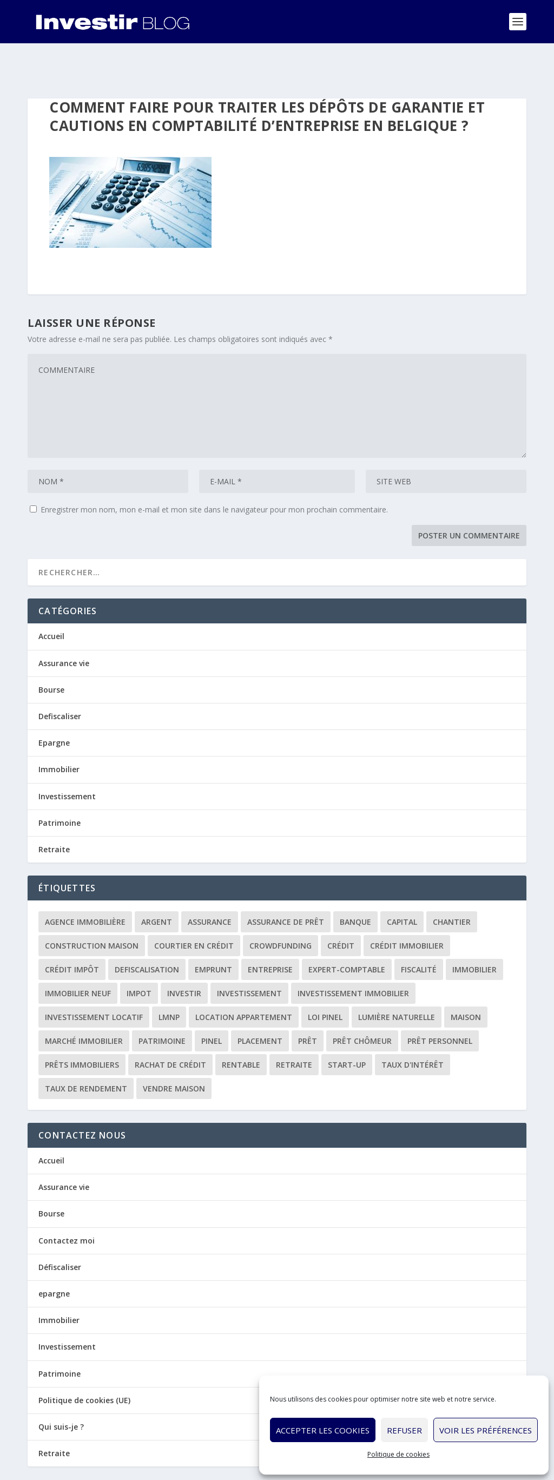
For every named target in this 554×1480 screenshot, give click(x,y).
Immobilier (59, 736)
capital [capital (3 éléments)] (402, 888)
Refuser (404, 1430)
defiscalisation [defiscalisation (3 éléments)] (147, 936)
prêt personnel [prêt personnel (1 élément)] (439, 1007)
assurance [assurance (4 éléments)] (210, 888)
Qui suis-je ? (61, 1393)
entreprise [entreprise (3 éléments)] (270, 936)
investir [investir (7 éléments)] (184, 960)
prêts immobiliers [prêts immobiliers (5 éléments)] (82, 1031)
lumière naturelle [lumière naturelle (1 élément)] (396, 983)
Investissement (67, 762)
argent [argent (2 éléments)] (156, 888)
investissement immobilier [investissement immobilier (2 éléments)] (353, 960)
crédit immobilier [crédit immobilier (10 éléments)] (407, 912)
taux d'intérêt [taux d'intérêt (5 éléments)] (412, 1031)
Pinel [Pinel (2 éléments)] (211, 1007)
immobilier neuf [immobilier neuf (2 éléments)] (78, 960)
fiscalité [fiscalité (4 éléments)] (419, 936)
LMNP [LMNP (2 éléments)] (169, 983)
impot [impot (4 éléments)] (139, 960)
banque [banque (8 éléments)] (355, 888)
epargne (54, 1260)
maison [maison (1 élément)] (466, 983)
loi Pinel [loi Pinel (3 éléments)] (325, 983)
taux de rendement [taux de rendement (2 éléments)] (86, 1055)
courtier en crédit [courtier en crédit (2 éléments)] (194, 912)
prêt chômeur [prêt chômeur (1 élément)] (362, 1007)
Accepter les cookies (323, 1430)
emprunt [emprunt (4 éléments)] (213, 936)
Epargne (54, 709)
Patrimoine (59, 789)
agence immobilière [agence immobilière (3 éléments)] (85, 888)
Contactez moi (66, 1207)
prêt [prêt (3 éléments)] (307, 1007)
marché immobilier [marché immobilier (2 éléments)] (84, 1007)
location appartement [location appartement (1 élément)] (243, 983)
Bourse (51, 656)
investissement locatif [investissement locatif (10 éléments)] (94, 983)
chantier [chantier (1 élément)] (452, 888)
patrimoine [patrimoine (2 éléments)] (162, 1007)
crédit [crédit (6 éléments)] (340, 912)
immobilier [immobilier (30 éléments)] (474, 936)
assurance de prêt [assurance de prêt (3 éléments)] (285, 888)
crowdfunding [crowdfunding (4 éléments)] (280, 912)
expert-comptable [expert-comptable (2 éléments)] (346, 936)
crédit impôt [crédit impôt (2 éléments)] (72, 936)
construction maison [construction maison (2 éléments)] (91, 912)
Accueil (51, 602)
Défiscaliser (59, 1233)
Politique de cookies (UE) (84, 1366)
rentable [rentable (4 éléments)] (241, 1031)
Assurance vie (63, 629)
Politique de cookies (398, 1454)
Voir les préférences (485, 1430)
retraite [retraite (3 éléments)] (294, 1031)
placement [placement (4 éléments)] (260, 1007)
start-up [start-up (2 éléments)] (347, 1031)
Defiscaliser (59, 682)
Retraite (54, 816)
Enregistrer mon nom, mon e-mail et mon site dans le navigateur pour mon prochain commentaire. (214, 476)
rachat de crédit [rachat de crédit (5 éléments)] (170, 1031)
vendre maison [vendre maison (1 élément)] (174, 1055)
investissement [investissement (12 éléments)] (249, 960)
